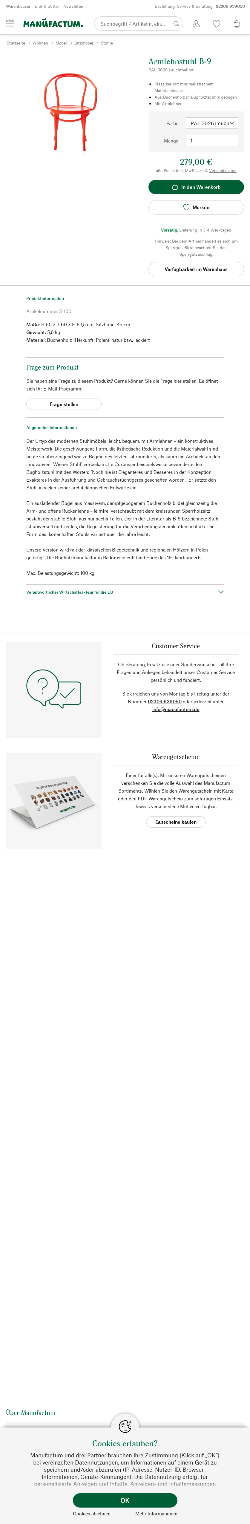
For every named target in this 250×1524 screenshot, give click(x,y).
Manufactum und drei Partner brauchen (81, 1455)
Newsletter (73, 6)
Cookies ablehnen (92, 1513)
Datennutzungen (96, 1462)
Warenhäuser (18, 6)
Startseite (16, 42)
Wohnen (40, 42)
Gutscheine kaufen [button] (176, 822)
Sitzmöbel (83, 42)
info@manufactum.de (176, 709)
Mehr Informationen (156, 1513)
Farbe (172, 123)
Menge (171, 140)
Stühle (107, 42)
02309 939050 (165, 701)
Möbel (61, 42)
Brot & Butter (47, 6)
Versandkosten (223, 170)
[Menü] (10, 23)
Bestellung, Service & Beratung (200, 6)
